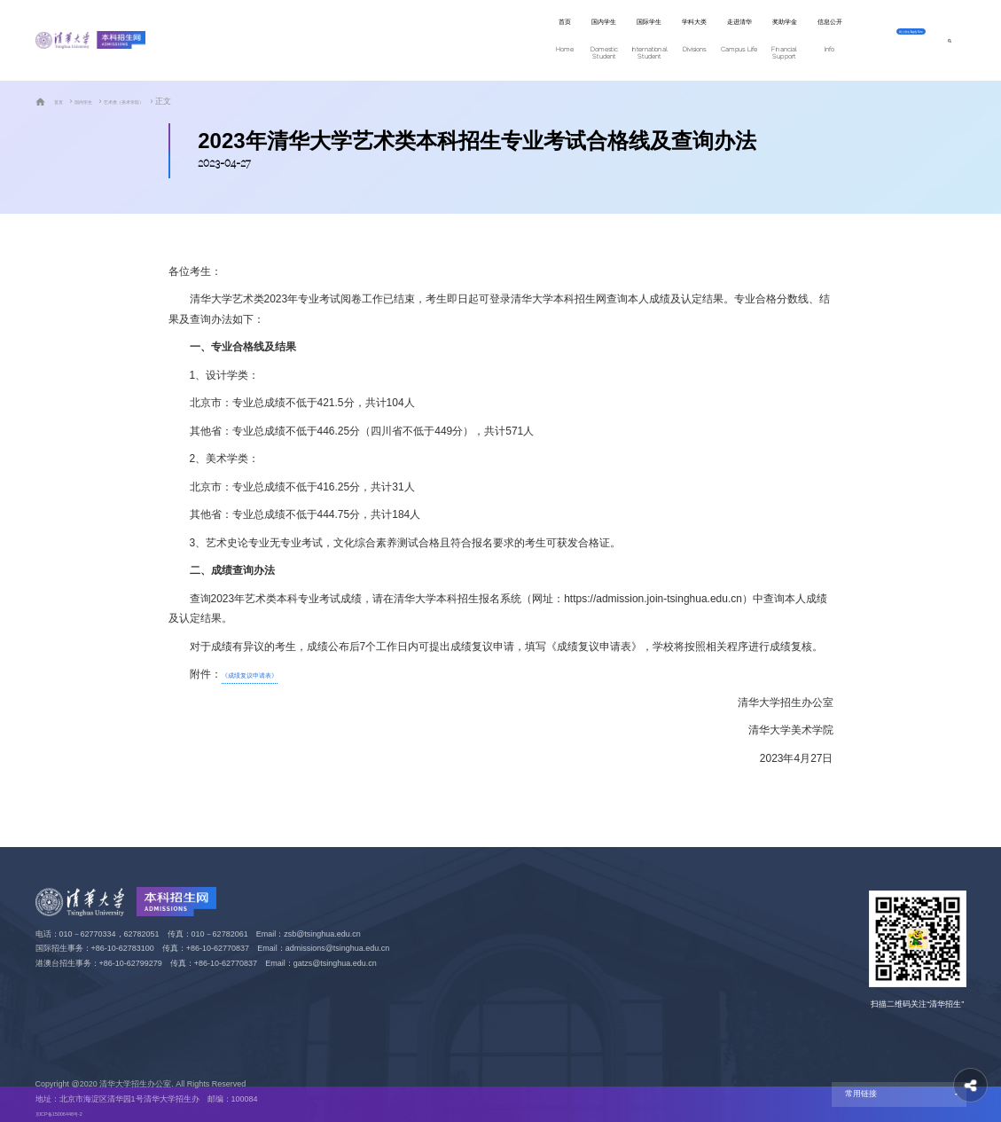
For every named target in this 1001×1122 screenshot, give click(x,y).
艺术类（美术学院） (161, 101)
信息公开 (741, 41)
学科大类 (514, 41)
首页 (297, 41)
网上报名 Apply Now (873, 40)
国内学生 (363, 41)
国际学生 (438, 41)
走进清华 (590, 41)
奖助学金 (666, 41)
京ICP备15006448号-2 (75, 1113)
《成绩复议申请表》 (269, 674)
